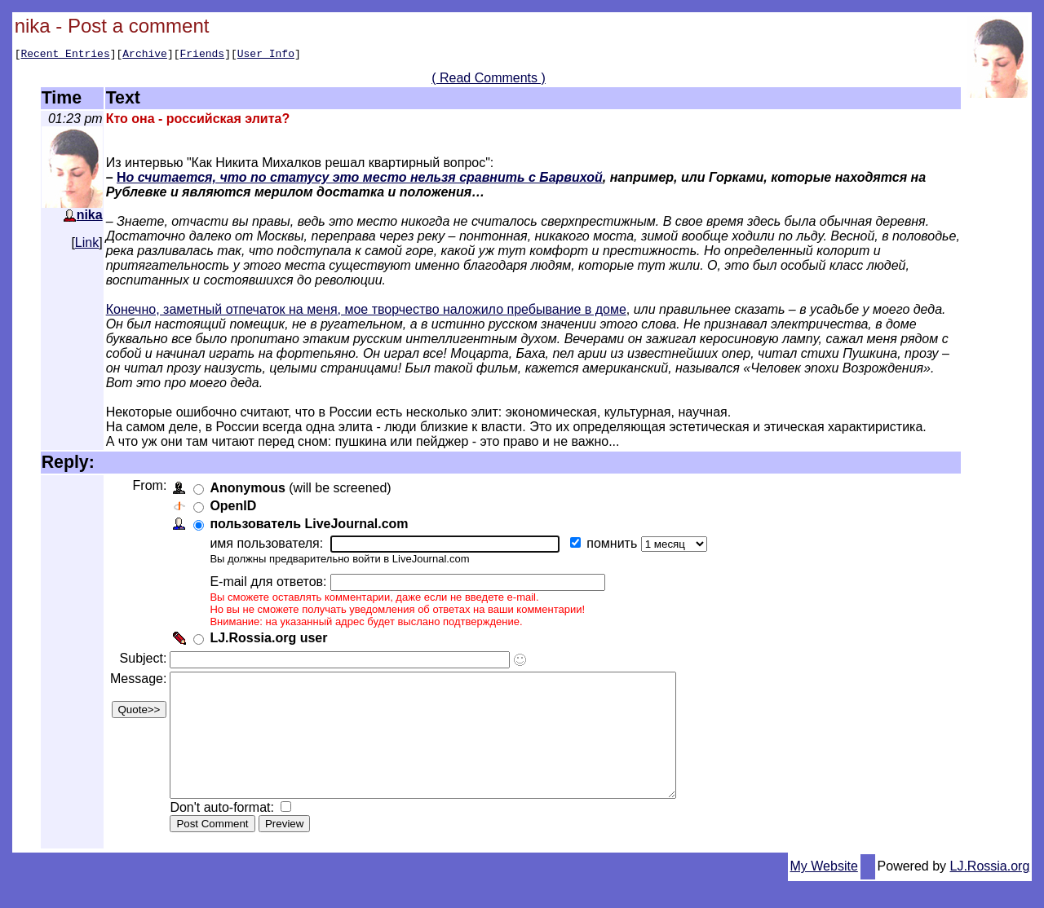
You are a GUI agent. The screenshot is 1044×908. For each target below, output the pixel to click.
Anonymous (250, 490)
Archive (144, 55)
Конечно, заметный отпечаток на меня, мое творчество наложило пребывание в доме (366, 312)
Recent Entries (64, 55)
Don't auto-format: (227, 834)
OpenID (236, 508)
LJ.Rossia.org (990, 893)
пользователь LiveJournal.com (312, 526)
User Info (265, 55)
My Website (824, 893)
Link (87, 245)
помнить (617, 546)
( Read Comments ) (488, 80)
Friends (202, 55)
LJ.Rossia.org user (271, 640)
